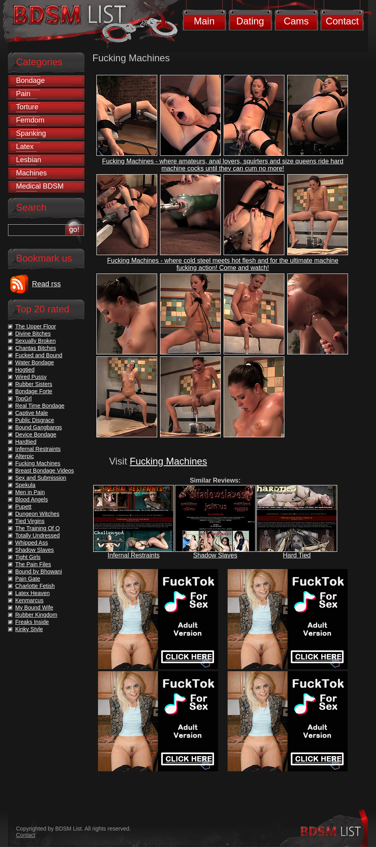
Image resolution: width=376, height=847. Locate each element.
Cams (296, 21)
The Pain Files (33, 564)
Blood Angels (31, 499)
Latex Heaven (32, 593)
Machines (31, 173)
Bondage (30, 80)
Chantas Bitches (35, 348)
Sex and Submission (40, 478)
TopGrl (23, 398)
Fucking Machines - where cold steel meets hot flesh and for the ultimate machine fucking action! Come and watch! (222, 264)
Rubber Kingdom (36, 615)
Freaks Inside (32, 622)
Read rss (46, 284)
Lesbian (28, 160)
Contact (342, 21)
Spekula (25, 485)
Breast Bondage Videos (44, 470)
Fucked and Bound (38, 355)
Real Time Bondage (39, 405)
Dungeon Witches (37, 514)
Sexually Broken (35, 341)
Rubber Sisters (33, 384)
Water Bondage (34, 362)
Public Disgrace (34, 420)
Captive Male (31, 413)
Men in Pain (30, 492)
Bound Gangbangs (38, 427)
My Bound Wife (34, 607)
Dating (250, 21)
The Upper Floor (35, 326)
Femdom (30, 120)
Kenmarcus (29, 600)
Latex (25, 147)
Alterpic (24, 456)
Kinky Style (29, 629)
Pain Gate (27, 578)
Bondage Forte (33, 391)
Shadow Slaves (215, 555)
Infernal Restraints (134, 555)
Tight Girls (27, 557)
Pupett (23, 506)
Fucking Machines (168, 461)
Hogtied (24, 369)
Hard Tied (296, 555)
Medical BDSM (40, 186)
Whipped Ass (31, 542)
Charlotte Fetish (35, 586)
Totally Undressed (37, 535)
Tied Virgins (29, 521)
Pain (23, 94)
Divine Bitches (33, 333)
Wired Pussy (31, 377)
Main (204, 21)
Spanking (31, 133)
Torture (27, 107)
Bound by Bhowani (38, 571)
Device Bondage (35, 434)
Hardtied (25, 442)
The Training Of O (37, 528)
